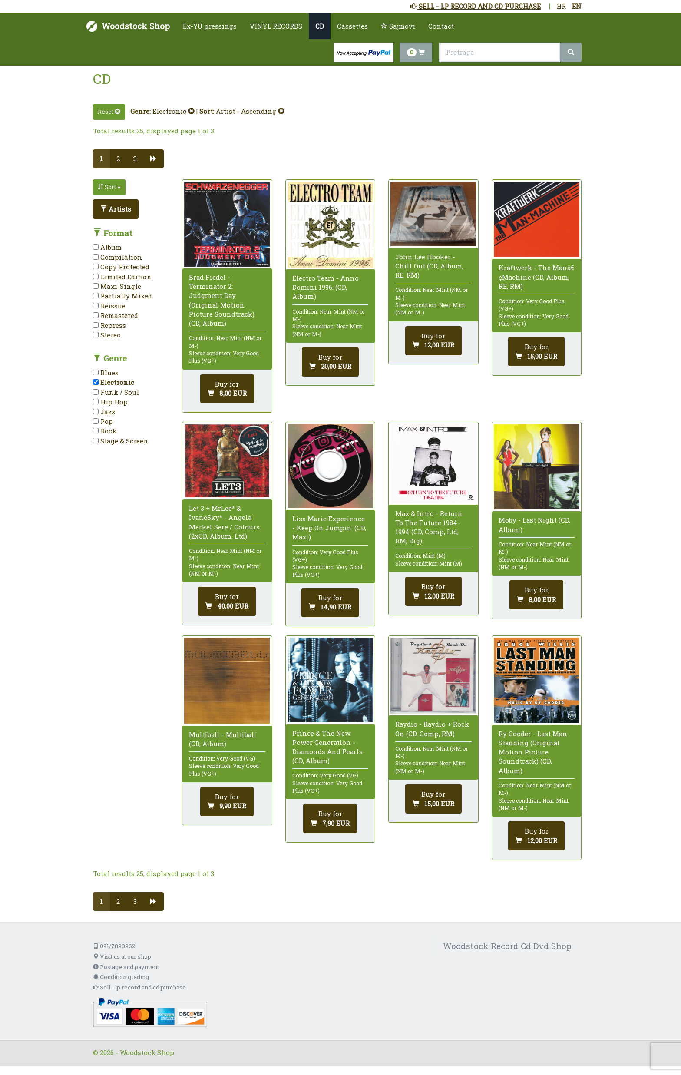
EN (577, 6)
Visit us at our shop (122, 956)
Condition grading (121, 977)
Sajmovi (398, 26)
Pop (103, 421)
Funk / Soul (116, 392)
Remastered (115, 315)
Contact (441, 26)
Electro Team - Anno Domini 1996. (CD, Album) (325, 287)
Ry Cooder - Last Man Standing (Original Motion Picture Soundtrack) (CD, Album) (533, 752)
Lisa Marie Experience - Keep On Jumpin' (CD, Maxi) (329, 527)
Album (107, 247)
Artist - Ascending (250, 111)
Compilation (117, 257)
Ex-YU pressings (210, 26)
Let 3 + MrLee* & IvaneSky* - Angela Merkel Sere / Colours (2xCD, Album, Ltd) (224, 522)
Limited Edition (122, 276)
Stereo (107, 335)
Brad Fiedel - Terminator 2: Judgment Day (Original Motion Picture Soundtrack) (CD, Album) (222, 300)
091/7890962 (114, 946)
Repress (109, 325)
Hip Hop (110, 401)
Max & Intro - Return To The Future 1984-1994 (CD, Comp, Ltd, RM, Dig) (429, 527)
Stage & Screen (120, 441)
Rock (104, 431)
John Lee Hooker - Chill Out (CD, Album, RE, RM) (429, 265)
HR (561, 6)
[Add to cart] (227, 389)
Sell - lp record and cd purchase (139, 987)
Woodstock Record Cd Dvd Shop (507, 945)
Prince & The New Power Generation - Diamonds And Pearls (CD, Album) (327, 747)
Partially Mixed (122, 295)
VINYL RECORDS (276, 26)
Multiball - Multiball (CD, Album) (223, 739)
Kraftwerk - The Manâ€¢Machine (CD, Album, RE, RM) (536, 276)
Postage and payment (126, 967)
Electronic (173, 111)
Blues (106, 372)
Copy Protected (121, 266)
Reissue (109, 305)
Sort (109, 187)
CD (319, 26)
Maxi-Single (117, 286)
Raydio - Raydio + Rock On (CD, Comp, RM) (432, 729)
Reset (109, 112)
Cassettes (352, 26)
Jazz (104, 411)
